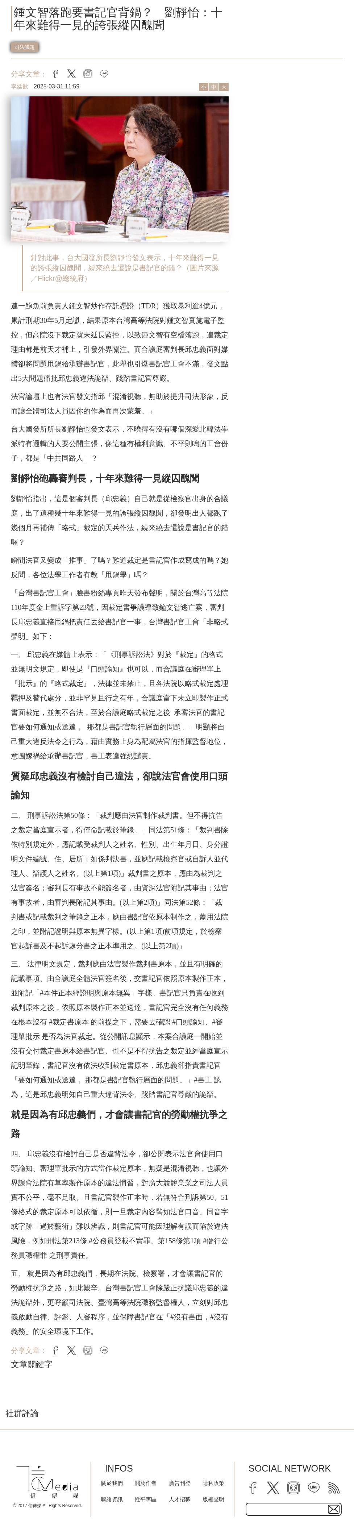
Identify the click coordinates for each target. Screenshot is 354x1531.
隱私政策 (213, 1483)
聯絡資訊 (112, 1499)
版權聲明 (213, 1499)
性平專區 (146, 1499)
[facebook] (253, 1488)
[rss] (334, 1488)
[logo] (47, 1482)
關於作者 (146, 1483)
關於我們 (112, 1483)
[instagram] (293, 1488)
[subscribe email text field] (294, 1509)
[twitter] (273, 1488)
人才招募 (180, 1499)
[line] (314, 1488)
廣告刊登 (180, 1483)
